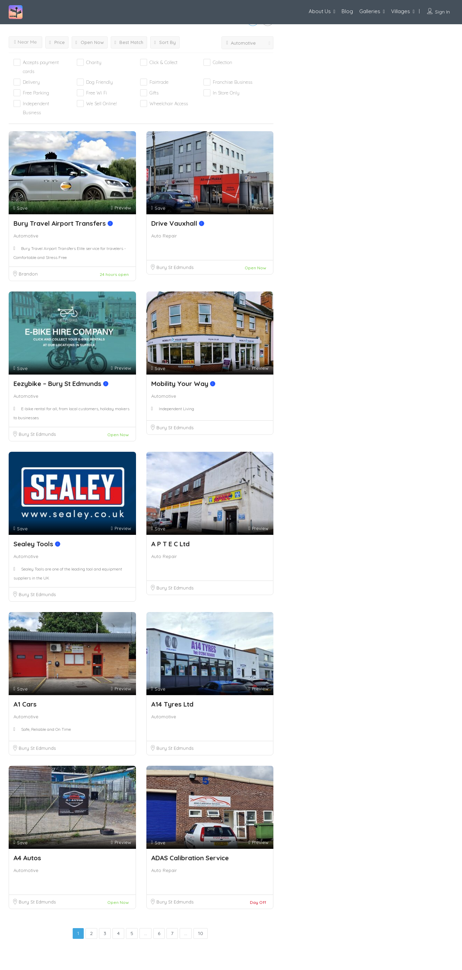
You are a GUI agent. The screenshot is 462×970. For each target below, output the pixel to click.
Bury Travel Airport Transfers (63, 223)
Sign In (442, 12)
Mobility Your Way (183, 383)
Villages (400, 11)
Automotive (25, 236)
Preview (121, 208)
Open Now (89, 42)
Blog (347, 11)
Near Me (25, 42)
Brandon (28, 274)
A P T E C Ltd (170, 544)
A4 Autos (27, 858)
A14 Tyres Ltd (172, 704)
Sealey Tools (36, 544)
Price (57, 42)
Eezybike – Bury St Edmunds (60, 383)
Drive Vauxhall (177, 223)
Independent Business (36, 108)
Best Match (129, 42)
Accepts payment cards (41, 67)
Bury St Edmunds (174, 267)
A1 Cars (25, 704)
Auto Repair (164, 236)
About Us (320, 11)
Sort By (165, 42)
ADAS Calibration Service (190, 858)
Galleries (369, 11)
